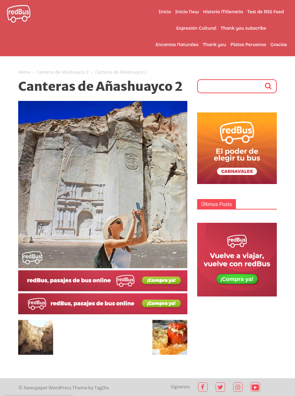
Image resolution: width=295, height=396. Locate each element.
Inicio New (187, 11)
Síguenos (180, 387)
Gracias (279, 44)
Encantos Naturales (177, 44)
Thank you (214, 44)
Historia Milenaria (223, 11)
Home (24, 72)
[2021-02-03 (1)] (102, 312)
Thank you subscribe (243, 28)
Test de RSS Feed (265, 11)
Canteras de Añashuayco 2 (62, 72)
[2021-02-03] (102, 289)
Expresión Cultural (196, 28)
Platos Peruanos (248, 44)
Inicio (165, 11)
